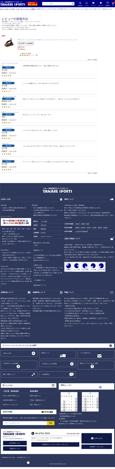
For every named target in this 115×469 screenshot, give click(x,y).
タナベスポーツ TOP (7, 9)
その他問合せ (45, 374)
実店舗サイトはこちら (97, 446)
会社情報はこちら (14, 443)
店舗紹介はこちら (14, 448)
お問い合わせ (98, 438)
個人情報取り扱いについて (23, 457)
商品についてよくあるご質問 (89, 363)
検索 (72, 3)
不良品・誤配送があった (37, 400)
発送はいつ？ (45, 353)
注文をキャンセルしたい (10, 404)
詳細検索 (80, 4)
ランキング (93, 3)
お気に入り (100, 4)
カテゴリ (86, 4)
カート (113, 4)
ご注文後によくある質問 (49, 364)
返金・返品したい (35, 404)
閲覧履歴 (107, 4)
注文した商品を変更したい (11, 395)
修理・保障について (9, 374)
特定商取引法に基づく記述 (8, 457)
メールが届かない (85, 353)
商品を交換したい (35, 395)
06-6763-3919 (42, 433)
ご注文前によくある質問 (10, 363)
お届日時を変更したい (10, 400)
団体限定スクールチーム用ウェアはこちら (55, 444)
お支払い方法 (7, 353)
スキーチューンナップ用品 (25, 9)
